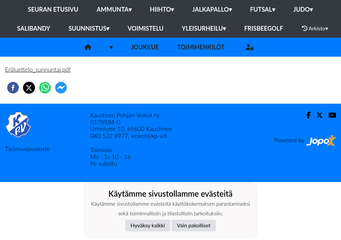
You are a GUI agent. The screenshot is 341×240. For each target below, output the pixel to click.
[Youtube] (329, 115)
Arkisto (315, 28)
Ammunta (114, 9)
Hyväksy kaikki (148, 225)
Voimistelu (146, 28)
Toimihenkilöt (200, 47)
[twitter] (29, 88)
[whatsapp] (45, 88)
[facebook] (13, 88)
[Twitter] (317, 115)
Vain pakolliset (193, 225)
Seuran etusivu (53, 9)
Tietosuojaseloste (27, 148)
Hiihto (162, 9)
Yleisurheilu (204, 28)
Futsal (262, 9)
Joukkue (145, 47)
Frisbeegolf (263, 28)
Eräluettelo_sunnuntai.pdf (38, 69)
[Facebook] (306, 115)
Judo (303, 9)
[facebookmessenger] (61, 88)
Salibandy (33, 28)
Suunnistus (89, 28)
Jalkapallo (212, 9)
